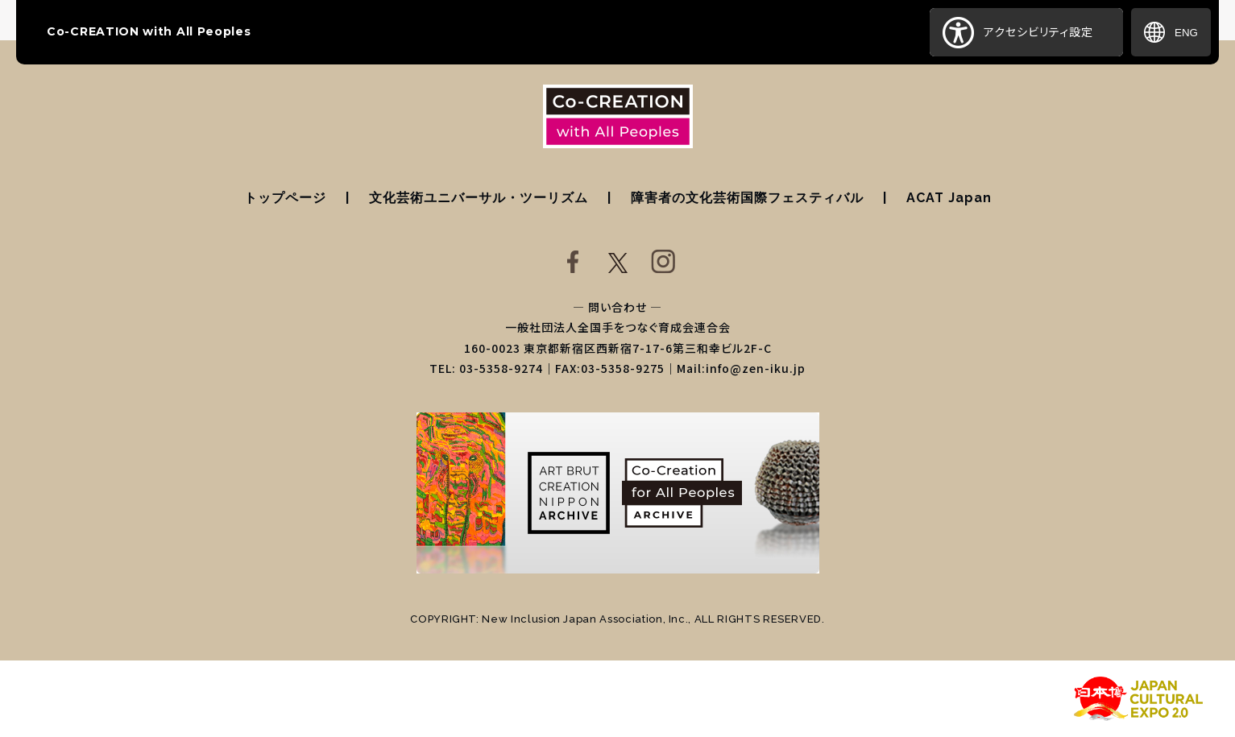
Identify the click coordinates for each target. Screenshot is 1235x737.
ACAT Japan (949, 197)
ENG (1171, 32)
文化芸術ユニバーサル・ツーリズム (478, 197)
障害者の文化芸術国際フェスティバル (747, 197)
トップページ (285, 197)
